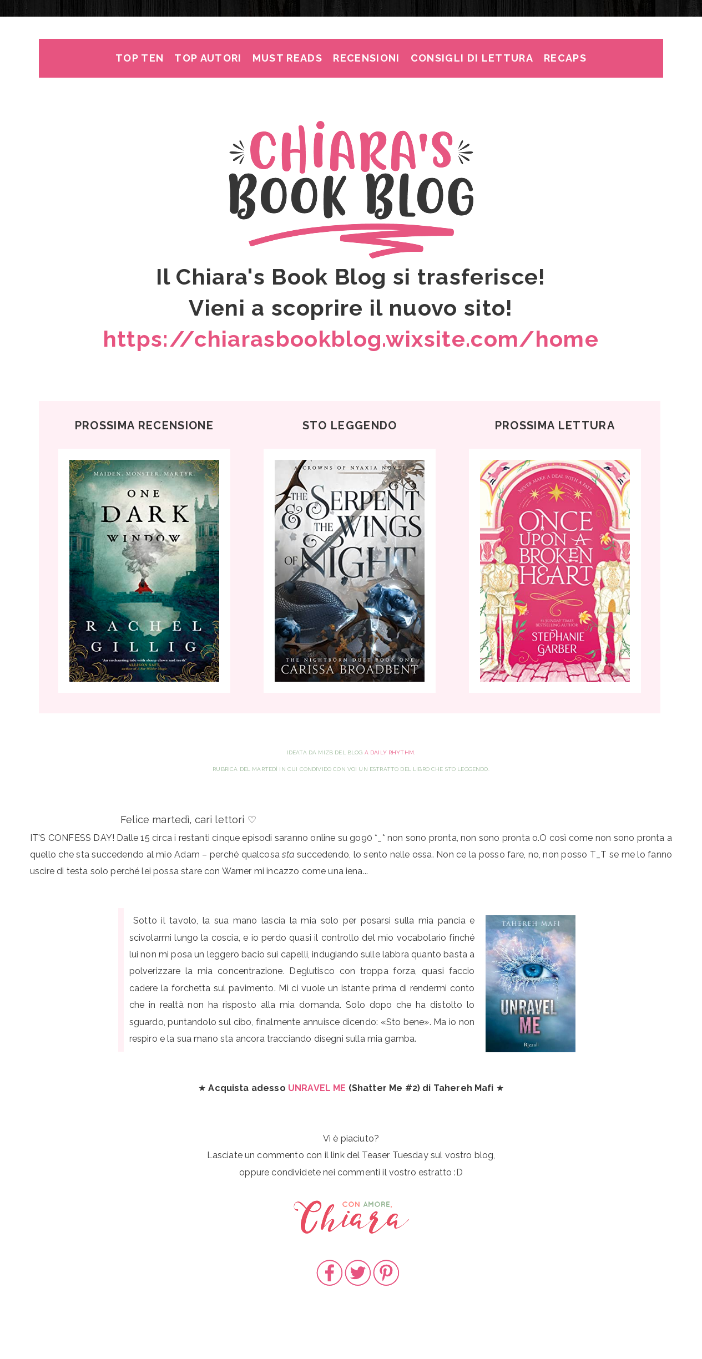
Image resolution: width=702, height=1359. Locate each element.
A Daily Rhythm (389, 752)
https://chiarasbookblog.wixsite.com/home (351, 339)
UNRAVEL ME (317, 1088)
